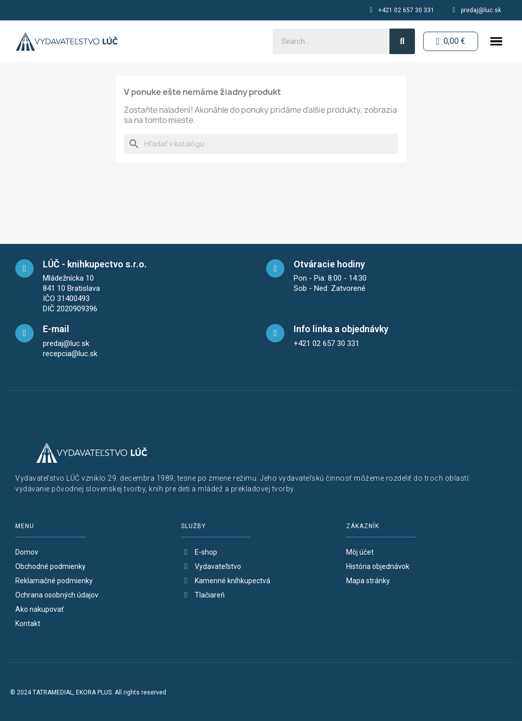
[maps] (24, 268)
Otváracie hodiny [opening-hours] (329, 264)
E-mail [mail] (56, 329)
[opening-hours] (275, 268)
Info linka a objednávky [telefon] (341, 329)
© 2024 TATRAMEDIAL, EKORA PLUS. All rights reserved (88, 692)
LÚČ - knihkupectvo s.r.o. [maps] (95, 264)
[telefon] (275, 333)
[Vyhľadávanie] (261, 144)
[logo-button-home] (67, 41)
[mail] (24, 333)
